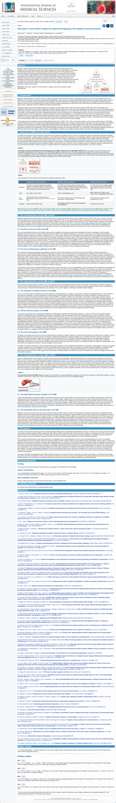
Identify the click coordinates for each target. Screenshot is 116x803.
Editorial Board (6, 43)
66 (26, 457)
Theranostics (8, 91)
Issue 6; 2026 (5, 28)
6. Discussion (8, 84)
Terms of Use (93, 799)
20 (46, 238)
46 (83, 318)
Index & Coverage (7, 50)
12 (74, 137)
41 (93, 307)
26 (75, 255)
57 (78, 423)
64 (92, 445)
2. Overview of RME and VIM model (8, 72)
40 (101, 303)
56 (93, 420)
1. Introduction (8, 70)
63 (62, 442)
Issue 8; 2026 (5, 22)
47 (61, 323)
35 (91, 288)
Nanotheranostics (8, 99)
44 (66, 317)
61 (96, 439)
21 (48, 238)
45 (68, 317)
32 (80, 272)
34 (21, 278)
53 (77, 361)
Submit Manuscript (22, 16)
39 (104, 301)
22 (47, 244)
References (8, 87)
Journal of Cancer (8, 102)
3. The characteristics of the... (8, 75)
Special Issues (6, 56)
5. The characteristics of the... (8, 81)
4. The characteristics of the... (8, 78)
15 (83, 223)
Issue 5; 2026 (5, 31)
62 (59, 442)
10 (40, 123)
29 (60, 264)
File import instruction (48, 60)
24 (84, 254)
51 (75, 361)
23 (88, 246)
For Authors (11, 16)
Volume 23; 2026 (6, 37)
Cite (66, 21)
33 (34, 273)
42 (82, 314)
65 (107, 448)
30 (77, 269)
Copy (21, 55)
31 (109, 270)
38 (34, 300)
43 (34, 315)
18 (73, 234)
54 (52, 369)
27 (38, 257)
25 (73, 255)
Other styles (29, 55)
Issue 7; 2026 (5, 25)
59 (95, 439)
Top (8, 68)
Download (38, 60)
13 (45, 144)
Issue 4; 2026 (5, 34)
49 (25, 338)
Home (3, 16)
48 (33, 324)
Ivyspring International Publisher (62, 798)
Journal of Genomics (8, 106)
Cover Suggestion (7, 53)
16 (41, 224)
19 (62, 235)
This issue (59, 21)
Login (32, 16)
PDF (105, 21)
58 (81, 425)
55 (67, 403)
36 (99, 294)
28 (93, 260)
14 (30, 223)
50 (100, 346)
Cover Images (6, 47)
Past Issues (5, 40)
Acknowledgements (8, 85)
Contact (39, 16)
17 (109, 226)
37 (88, 295)
